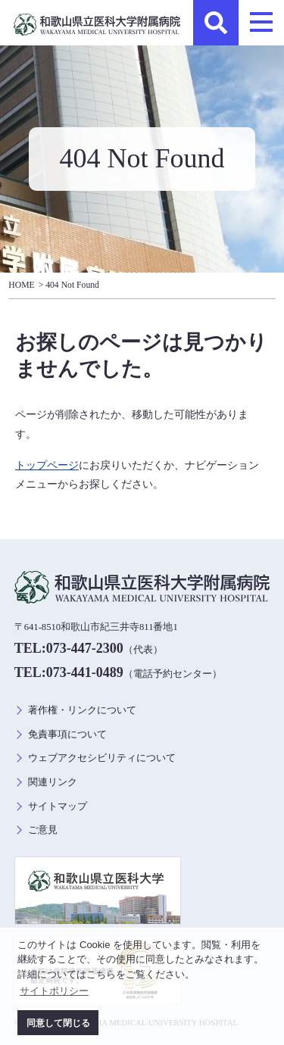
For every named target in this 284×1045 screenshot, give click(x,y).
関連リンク (52, 782)
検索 (216, 22)
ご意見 (43, 830)
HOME (21, 285)
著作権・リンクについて (82, 710)
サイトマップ (57, 806)
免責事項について (67, 734)
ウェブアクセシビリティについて (102, 758)
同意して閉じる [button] (58, 1023)
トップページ (47, 465)
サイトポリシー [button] (54, 991)
